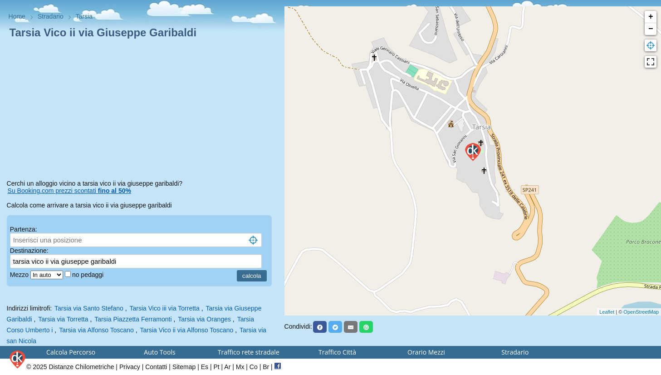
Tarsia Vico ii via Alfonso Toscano (187, 330)
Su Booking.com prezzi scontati (69, 190)
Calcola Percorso (70, 352)
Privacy (129, 366)
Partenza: (23, 229)
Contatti (156, 366)
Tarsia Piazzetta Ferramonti (132, 319)
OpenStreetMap (641, 312)
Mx (240, 366)
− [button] (650, 29)
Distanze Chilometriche (81, 366)
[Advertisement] (142, 110)
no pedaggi (88, 274)
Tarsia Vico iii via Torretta (164, 308)
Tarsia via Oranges (204, 319)
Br (266, 366)
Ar (227, 366)
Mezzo (20, 274)
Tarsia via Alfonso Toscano (96, 330)
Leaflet (606, 312)
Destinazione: (29, 250)
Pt (216, 366)
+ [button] (650, 16)
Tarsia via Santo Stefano (88, 308)
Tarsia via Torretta (63, 319)
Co (254, 366)
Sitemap (184, 366)
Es (204, 366)
